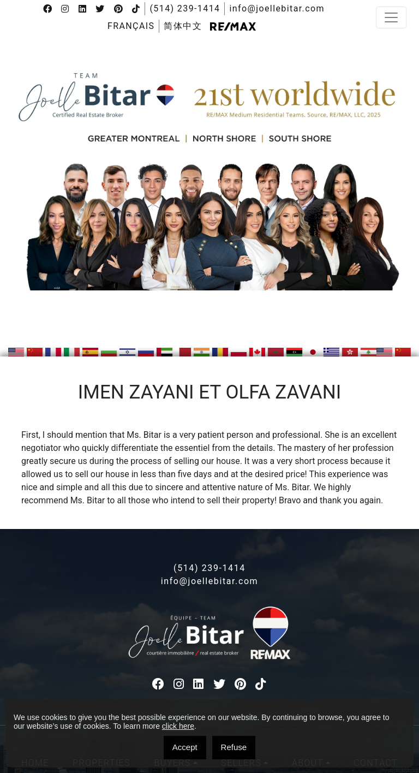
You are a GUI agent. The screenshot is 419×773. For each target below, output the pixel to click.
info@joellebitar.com (277, 8)
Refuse (234, 747)
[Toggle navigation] (391, 17)
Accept (184, 747)
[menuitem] (130, 26)
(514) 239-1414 (184, 8)
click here (178, 726)
